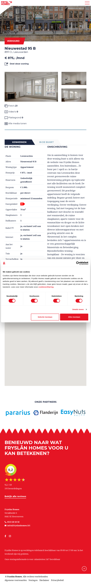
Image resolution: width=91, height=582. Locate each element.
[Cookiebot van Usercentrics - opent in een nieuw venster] (78, 263)
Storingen (33, 580)
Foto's (11, 105)
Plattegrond (14, 117)
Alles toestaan (74, 317)
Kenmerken (19, 142)
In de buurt (46, 142)
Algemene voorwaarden (16, 580)
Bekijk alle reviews (15, 496)
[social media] (7, 536)
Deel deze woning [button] (17, 64)
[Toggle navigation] (87, 3)
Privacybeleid (57, 580)
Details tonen (78, 309)
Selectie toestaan (45, 317)
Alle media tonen (16, 123)
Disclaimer (44, 580)
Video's (11, 111)
